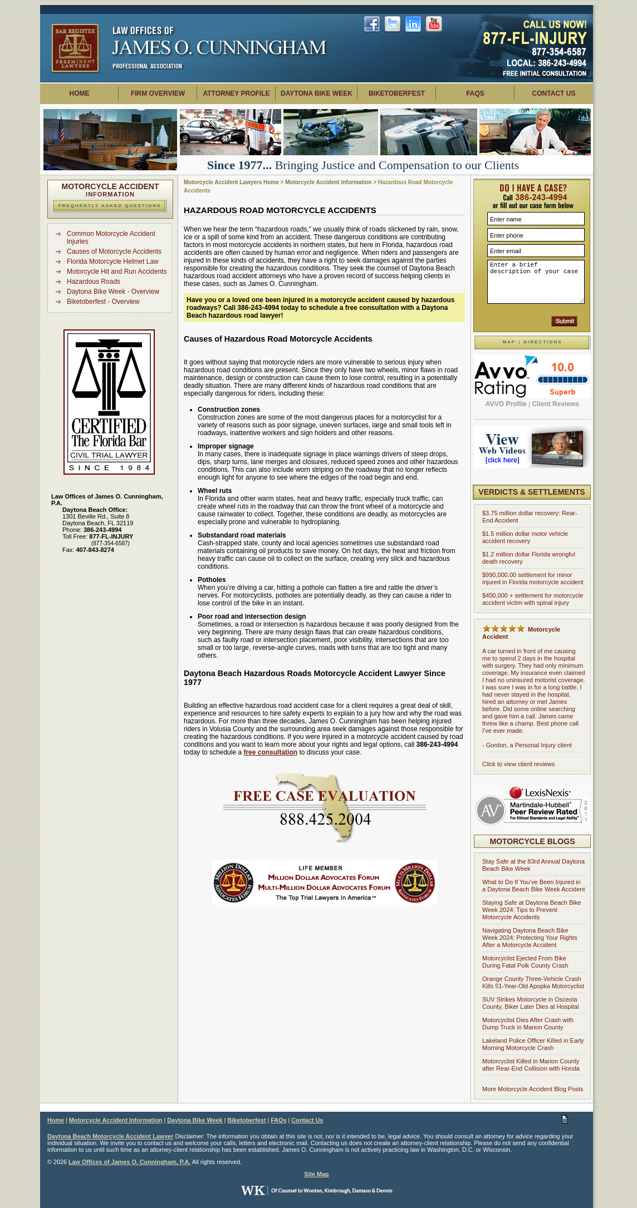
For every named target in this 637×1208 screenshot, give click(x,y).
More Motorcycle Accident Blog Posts (533, 1089)
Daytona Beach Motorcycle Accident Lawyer (110, 1136)
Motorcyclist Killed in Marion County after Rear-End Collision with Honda (531, 1065)
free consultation (270, 752)
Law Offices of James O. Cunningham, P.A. (129, 1161)
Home (80, 93)
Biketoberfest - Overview (103, 301)
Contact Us (554, 93)
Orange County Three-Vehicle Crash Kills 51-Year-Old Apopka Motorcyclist (533, 982)
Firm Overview (158, 93)
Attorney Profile (236, 93)
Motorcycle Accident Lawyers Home (231, 182)
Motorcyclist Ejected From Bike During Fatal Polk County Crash (525, 962)
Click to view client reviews (518, 764)
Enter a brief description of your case (536, 282)
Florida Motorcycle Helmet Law (113, 261)
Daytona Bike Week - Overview (113, 291)
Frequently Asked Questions (109, 205)
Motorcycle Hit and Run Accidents (116, 271)
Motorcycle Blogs (532, 841)
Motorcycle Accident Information (328, 182)
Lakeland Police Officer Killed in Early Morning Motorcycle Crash (533, 1044)
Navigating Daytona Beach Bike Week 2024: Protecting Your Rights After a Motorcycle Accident (529, 937)
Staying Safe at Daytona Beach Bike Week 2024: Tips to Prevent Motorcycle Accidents (531, 909)
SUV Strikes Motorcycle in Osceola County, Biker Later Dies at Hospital (530, 1003)
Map (509, 341)
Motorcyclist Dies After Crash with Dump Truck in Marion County (528, 1024)
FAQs (475, 93)
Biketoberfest (397, 93)
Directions (542, 341)
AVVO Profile (506, 404)
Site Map (316, 1174)
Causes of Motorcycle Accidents (114, 251)
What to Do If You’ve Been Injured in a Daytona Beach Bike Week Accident (533, 886)
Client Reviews (555, 404)
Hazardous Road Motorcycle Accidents (280, 210)
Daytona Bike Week (316, 93)
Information (110, 191)
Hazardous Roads (93, 281)
